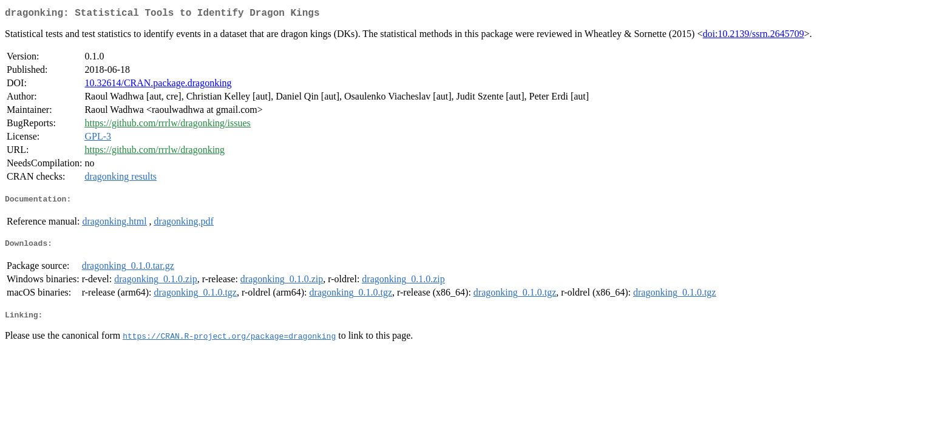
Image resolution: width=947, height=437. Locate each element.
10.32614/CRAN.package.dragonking (157, 85)
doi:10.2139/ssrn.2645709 (753, 36)
